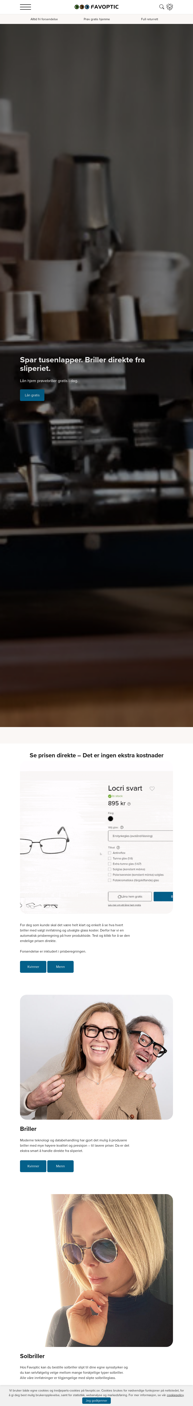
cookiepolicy (175, 1395)
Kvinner (33, 966)
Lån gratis (32, 395)
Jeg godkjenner (96, 1400)
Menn (60, 966)
